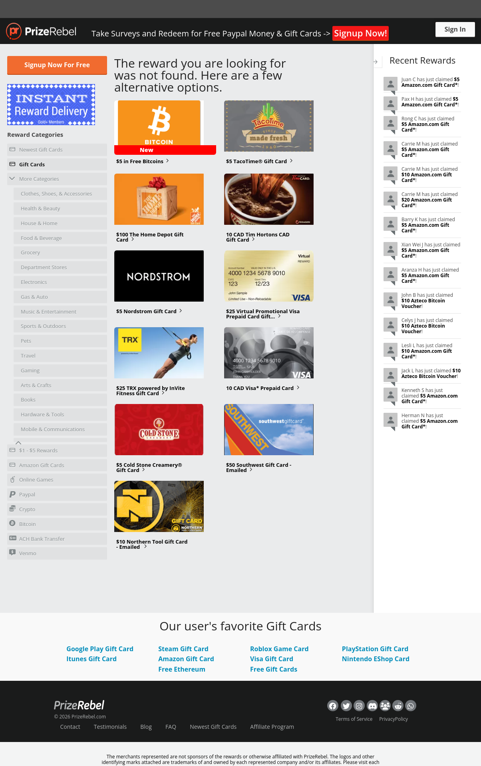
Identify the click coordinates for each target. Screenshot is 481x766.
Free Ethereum (181, 669)
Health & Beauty (40, 208)
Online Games (31, 481)
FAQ (170, 726)
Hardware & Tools (42, 414)
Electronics (34, 282)
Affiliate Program (272, 726)
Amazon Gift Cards (36, 466)
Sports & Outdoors (43, 326)
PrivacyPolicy (393, 719)
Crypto (22, 509)
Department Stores (44, 267)
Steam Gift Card (183, 648)
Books (28, 399)
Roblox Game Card (279, 648)
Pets (26, 340)
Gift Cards (27, 165)
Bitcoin (22, 524)
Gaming (30, 370)
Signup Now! (360, 33)
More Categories (34, 178)
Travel (28, 355)
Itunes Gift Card (91, 658)
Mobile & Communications (53, 429)
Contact (70, 726)
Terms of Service (354, 719)
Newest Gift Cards (36, 151)
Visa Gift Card (271, 658)
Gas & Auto (34, 296)
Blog (146, 726)
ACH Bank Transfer (37, 538)
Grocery (30, 252)
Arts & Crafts (36, 385)
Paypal (22, 495)
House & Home (39, 223)
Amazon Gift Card (186, 658)
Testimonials (110, 726)
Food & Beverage (41, 238)
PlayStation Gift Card (375, 648)
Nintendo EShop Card (375, 658)
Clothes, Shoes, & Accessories (56, 193)
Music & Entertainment (48, 311)
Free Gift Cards (273, 669)
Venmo (22, 553)
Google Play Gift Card (99, 648)
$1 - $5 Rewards (33, 451)
